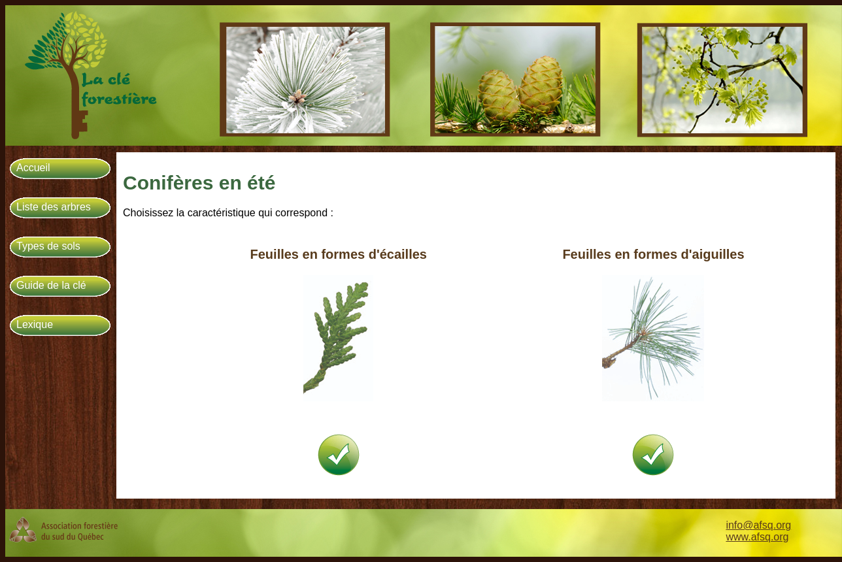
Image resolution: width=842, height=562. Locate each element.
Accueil (33, 167)
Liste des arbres (53, 206)
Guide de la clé (51, 285)
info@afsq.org (758, 525)
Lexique (34, 324)
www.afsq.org (757, 536)
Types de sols (48, 246)
